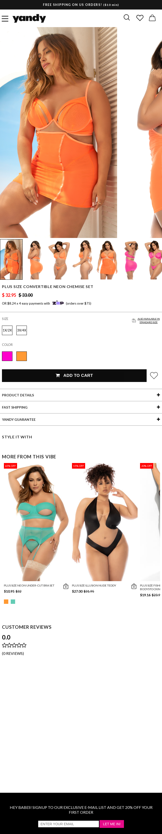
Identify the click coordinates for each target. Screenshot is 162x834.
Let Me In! (112, 824)
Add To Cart (74, 375)
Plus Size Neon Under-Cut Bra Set (29, 585)
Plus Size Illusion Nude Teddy (94, 585)
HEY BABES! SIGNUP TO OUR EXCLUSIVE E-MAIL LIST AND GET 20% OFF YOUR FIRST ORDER (81, 809)
